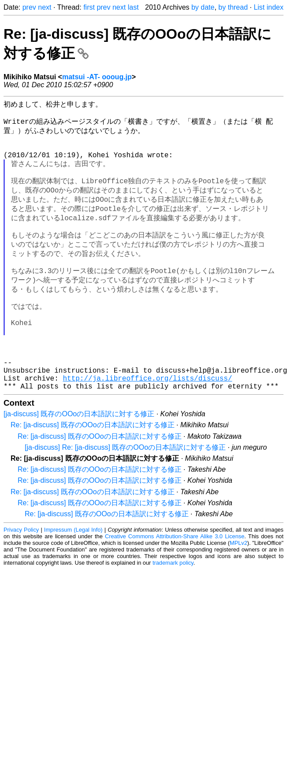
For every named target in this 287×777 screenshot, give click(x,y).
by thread (233, 7)
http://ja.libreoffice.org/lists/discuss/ (147, 422)
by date (202, 7)
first (89, 7)
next (44, 7)
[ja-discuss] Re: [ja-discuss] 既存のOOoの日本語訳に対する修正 (125, 493)
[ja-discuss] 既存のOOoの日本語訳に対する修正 (79, 459)
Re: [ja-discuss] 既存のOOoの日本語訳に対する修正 (93, 470)
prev (29, 7)
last (133, 7)
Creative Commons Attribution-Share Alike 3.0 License (174, 582)
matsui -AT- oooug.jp (97, 77)
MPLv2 (238, 588)
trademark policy (173, 608)
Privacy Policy (21, 575)
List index (268, 7)
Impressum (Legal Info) (73, 575)
